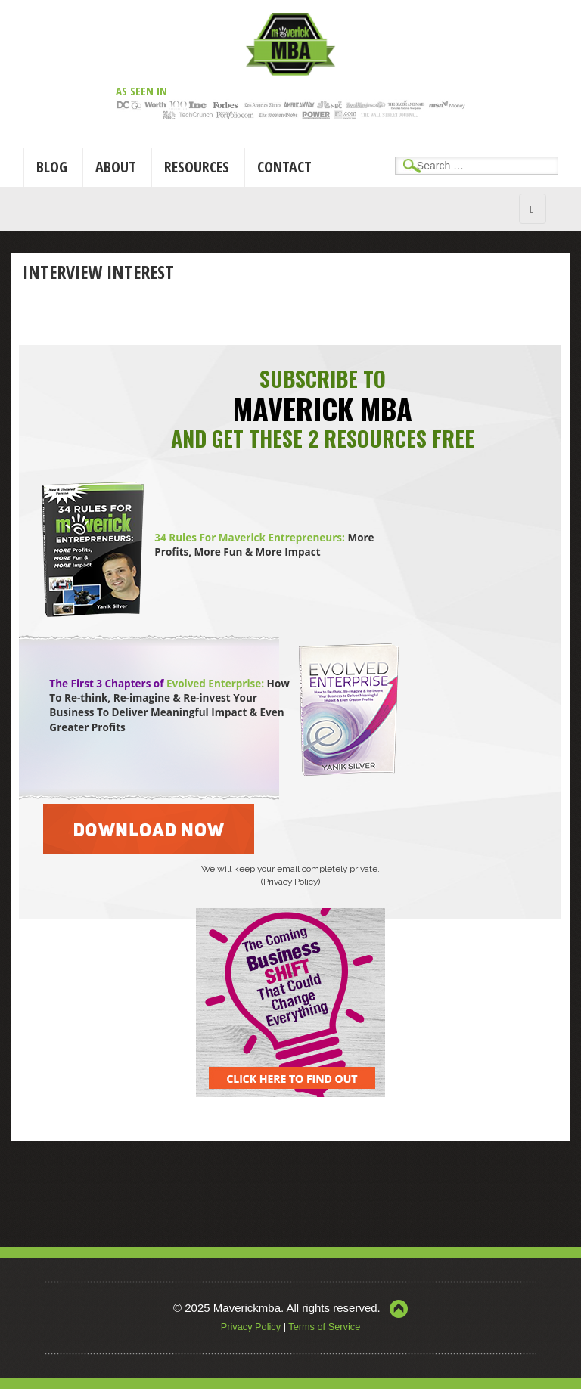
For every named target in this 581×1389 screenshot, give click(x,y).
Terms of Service (324, 1326)
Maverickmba (247, 1307)
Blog (51, 167)
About (115, 167)
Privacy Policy (251, 1326)
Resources (196, 167)
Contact (284, 167)
